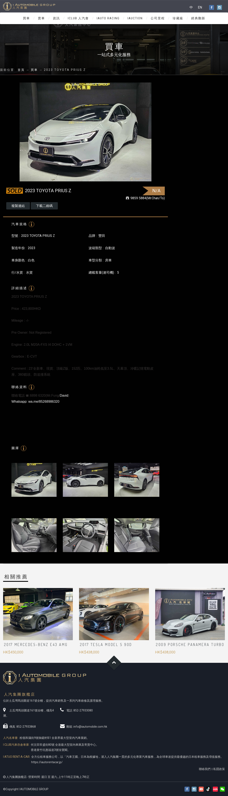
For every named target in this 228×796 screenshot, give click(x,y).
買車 (26, 18)
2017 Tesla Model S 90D (106, 644)
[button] (222, 789)
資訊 (56, 18)
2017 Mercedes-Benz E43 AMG (36, 644)
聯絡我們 (205, 769)
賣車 (41, 18)
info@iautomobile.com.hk (90, 726)
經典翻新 (198, 18)
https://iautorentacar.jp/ (47, 762)
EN (200, 7)
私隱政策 (219, 769)
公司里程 (158, 18)
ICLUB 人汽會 (78, 18)
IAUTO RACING (108, 18)
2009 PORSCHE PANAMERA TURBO (190, 644)
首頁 (21, 69)
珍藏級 (178, 18)
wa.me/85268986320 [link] (43, 401)
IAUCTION (135, 18)
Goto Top (114, 663)
